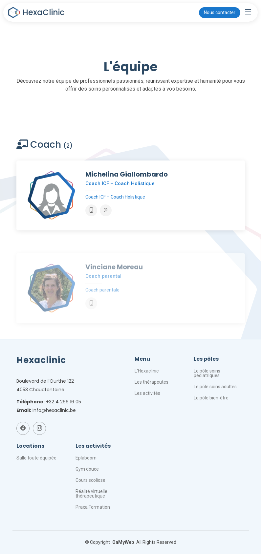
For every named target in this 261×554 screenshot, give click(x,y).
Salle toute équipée (36, 458)
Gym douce (87, 469)
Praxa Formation (93, 507)
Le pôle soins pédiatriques (207, 373)
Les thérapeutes (151, 382)
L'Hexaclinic (147, 371)
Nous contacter (219, 12)
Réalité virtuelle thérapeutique (91, 493)
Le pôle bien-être (211, 397)
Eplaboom (86, 458)
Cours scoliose (90, 480)
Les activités (147, 393)
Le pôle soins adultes (215, 386)
